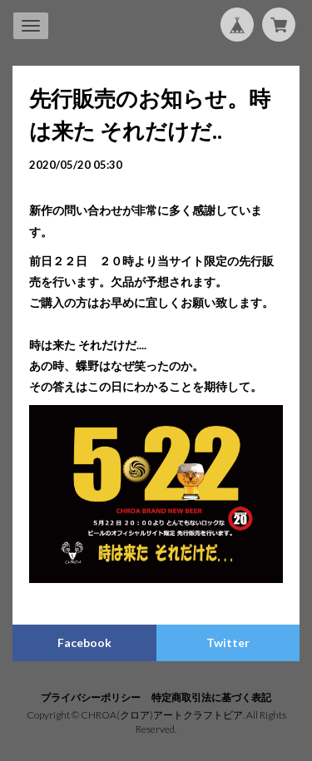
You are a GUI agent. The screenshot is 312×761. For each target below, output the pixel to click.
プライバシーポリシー (91, 697)
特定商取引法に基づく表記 (211, 697)
